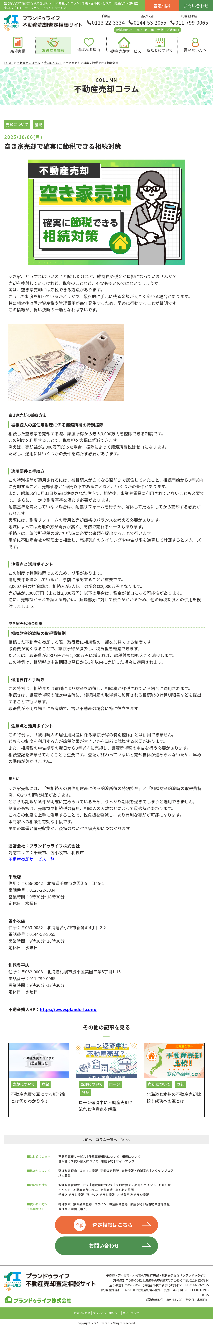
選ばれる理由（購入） (73, 1208)
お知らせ (164, 1184)
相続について (131, 1156)
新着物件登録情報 (157, 1204)
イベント (64, 1189)
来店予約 (107, 1161)
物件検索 (64, 1204)
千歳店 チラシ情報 (71, 1194)
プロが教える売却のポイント (136, 1184)
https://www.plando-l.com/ (68, 1009)
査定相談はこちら (103, 1225)
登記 (38, 124)
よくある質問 (124, 1189)
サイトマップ (125, 1161)
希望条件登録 (118, 1204)
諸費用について (102, 1184)
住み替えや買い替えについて (78, 1161)
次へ (124, 1139)
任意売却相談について (104, 1156)
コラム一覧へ (106, 1139)
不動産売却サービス (72, 1156)
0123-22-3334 (108, 22)
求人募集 (64, 1175)
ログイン (100, 1204)
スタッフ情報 (88, 1170)
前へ (88, 1139)
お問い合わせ (196, 6)
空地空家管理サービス (73, 1184)
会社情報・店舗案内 (135, 1170)
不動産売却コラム (85, 1189)
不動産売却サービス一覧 (31, 859)
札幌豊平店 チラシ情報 (133, 1194)
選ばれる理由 (67, 1170)
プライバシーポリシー (106, 1313)
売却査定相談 (109, 1170)
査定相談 (161, 6)
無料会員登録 (82, 1204)
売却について (17, 124)
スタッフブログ (162, 1170)
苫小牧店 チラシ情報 (100, 1194)
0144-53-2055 (150, 22)
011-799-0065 (191, 22)
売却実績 (106, 1189)
